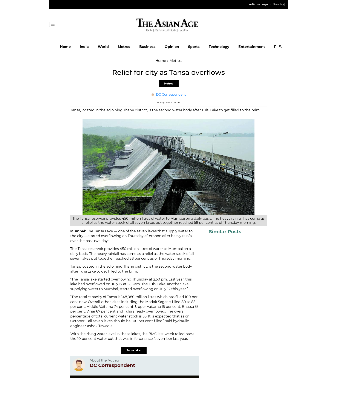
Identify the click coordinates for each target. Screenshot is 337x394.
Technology (219, 47)
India (84, 47)
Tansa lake (134, 350)
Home (65, 47)
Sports (194, 47)
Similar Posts (225, 232)
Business (147, 47)
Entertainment (251, 47)
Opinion (172, 47)
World (103, 47)
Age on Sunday (273, 4)
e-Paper (254, 4)
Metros (124, 47)
